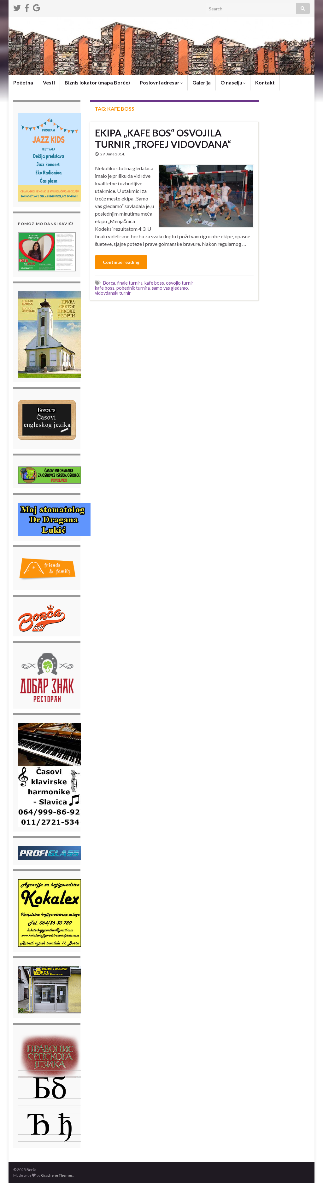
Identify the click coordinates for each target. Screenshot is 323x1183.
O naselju (232, 82)
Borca (109, 283)
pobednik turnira (133, 288)
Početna (23, 82)
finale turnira (130, 283)
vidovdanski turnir (113, 293)
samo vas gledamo (170, 288)
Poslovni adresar (161, 82)
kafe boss (154, 283)
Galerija (201, 82)
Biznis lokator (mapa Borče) (97, 82)
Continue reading (121, 262)
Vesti (49, 82)
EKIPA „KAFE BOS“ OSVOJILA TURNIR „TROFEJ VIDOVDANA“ (163, 138)
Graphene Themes (57, 1175)
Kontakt (265, 82)
